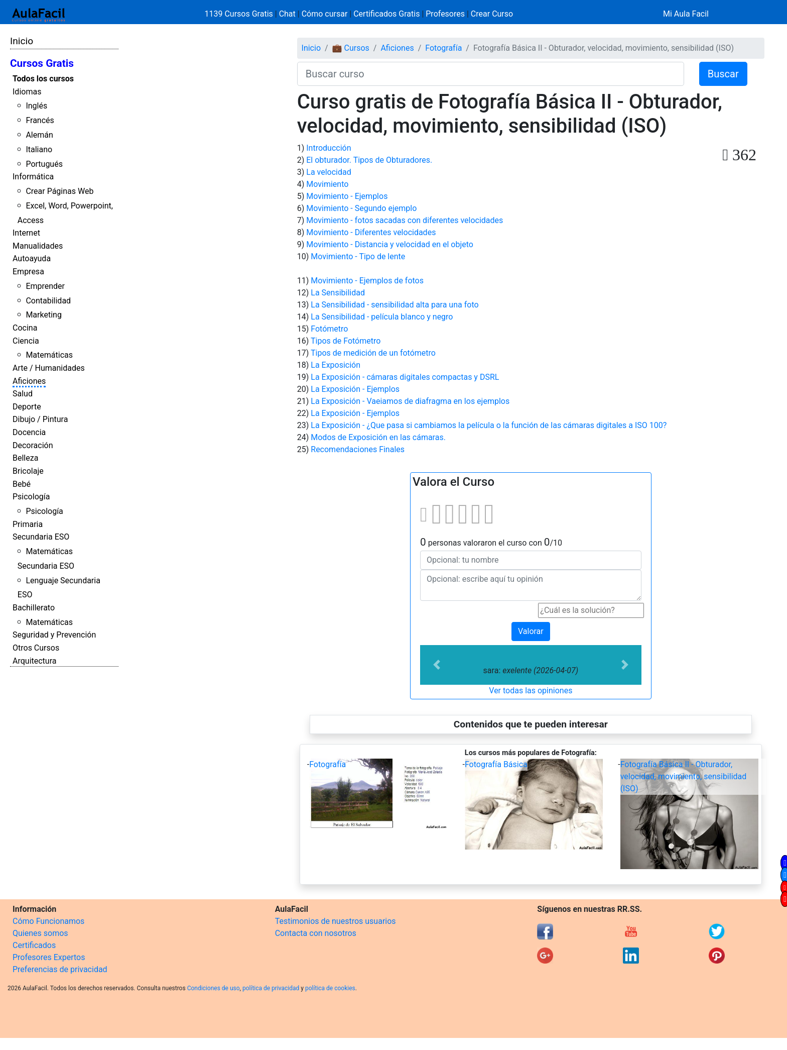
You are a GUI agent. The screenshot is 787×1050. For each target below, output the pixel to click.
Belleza (25, 458)
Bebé (22, 484)
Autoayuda (32, 258)
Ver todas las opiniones (530, 690)
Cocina (25, 328)
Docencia (29, 432)
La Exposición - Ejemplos (355, 389)
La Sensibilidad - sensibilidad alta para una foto (394, 304)
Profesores (445, 14)
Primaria (28, 524)
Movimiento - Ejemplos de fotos (367, 280)
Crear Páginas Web (59, 191)
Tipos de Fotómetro (345, 341)
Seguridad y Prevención (54, 635)
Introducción (328, 148)
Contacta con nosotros (315, 933)
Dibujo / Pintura (40, 419)
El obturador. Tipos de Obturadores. (369, 160)
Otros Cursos (36, 648)
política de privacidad (270, 988)
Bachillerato (34, 607)
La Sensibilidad (338, 292)
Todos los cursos (43, 78)
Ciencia (26, 341)
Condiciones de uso (213, 988)
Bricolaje (28, 471)
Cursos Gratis (42, 63)
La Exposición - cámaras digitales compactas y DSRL (405, 377)
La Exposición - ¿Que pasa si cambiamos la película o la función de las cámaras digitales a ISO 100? (489, 425)
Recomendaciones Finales (358, 449)
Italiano (39, 149)
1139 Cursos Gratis (240, 14)
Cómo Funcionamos (48, 921)
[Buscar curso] (490, 74)
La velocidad (328, 172)
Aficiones (29, 381)
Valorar (531, 631)
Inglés (36, 106)
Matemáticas (49, 355)
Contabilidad (48, 300)
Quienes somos (40, 933)
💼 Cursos (350, 48)
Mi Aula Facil (686, 14)
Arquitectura (34, 661)
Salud (23, 393)
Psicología (31, 496)
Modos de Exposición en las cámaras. (378, 437)
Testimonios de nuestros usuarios (335, 921)
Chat (287, 14)
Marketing (43, 315)
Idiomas (27, 91)
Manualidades (38, 246)
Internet (26, 233)
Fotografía (443, 48)
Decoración (33, 445)
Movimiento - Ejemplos (346, 196)
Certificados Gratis (386, 14)
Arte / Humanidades (49, 368)
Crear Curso (492, 14)
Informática (33, 176)
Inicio (21, 41)
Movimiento (327, 184)
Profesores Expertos (49, 957)
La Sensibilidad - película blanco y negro (382, 317)
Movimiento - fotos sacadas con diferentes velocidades (404, 220)
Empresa (28, 271)
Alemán (39, 135)
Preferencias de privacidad (60, 969)
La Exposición (335, 365)
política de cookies (330, 988)
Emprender (45, 286)
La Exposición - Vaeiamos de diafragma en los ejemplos (410, 401)
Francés (40, 120)
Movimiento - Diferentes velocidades (371, 232)
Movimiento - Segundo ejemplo (361, 208)
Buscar (723, 74)
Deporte (27, 406)
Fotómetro (329, 329)
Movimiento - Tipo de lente (358, 256)
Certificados (34, 945)
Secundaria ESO (41, 537)
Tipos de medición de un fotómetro (373, 353)
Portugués (44, 164)
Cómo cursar (325, 14)
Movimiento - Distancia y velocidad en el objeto (389, 244)
